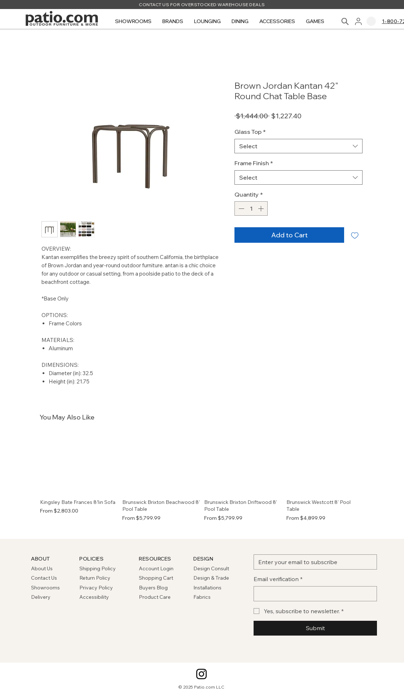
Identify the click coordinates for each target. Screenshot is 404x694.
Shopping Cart (156, 578)
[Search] (345, 21)
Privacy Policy (96, 587)
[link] (371, 21)
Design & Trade (211, 578)
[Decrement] (241, 208)
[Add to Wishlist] (355, 235)
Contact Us (44, 578)
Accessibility (94, 597)
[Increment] (261, 208)
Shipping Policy (97, 568)
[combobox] (298, 146)
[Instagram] (201, 674)
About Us (42, 568)
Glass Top (250, 131)
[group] (202, 482)
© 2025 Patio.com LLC (201, 687)
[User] (358, 21)
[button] (133, 21)
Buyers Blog (154, 587)
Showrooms (45, 587)
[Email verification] (313, 594)
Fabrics (202, 597)
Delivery (40, 597)
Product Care (155, 597)
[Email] (313, 562)
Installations (207, 587)
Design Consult (211, 568)
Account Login (156, 568)
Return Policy (94, 578)
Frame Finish (253, 163)
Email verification (278, 579)
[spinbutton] (251, 208)
